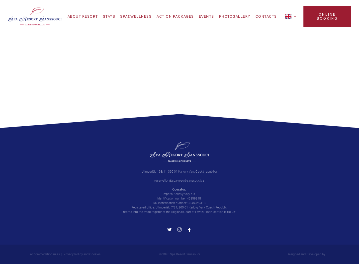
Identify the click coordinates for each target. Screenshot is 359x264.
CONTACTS (266, 16)
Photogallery (235, 16)
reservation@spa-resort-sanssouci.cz (179, 180)
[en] (291, 16)
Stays (109, 16)
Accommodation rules (45, 254)
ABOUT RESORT (83, 16)
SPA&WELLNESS (136, 16)
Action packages (175, 16)
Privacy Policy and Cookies (82, 254)
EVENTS (206, 16)
